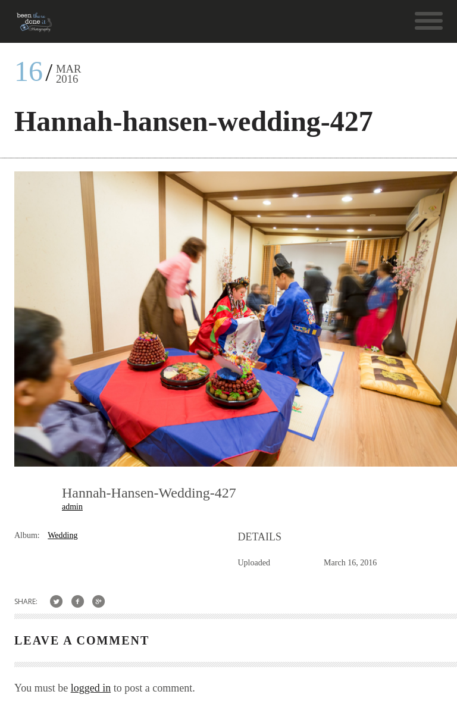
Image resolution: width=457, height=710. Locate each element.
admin (72, 506)
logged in (91, 688)
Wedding (62, 535)
